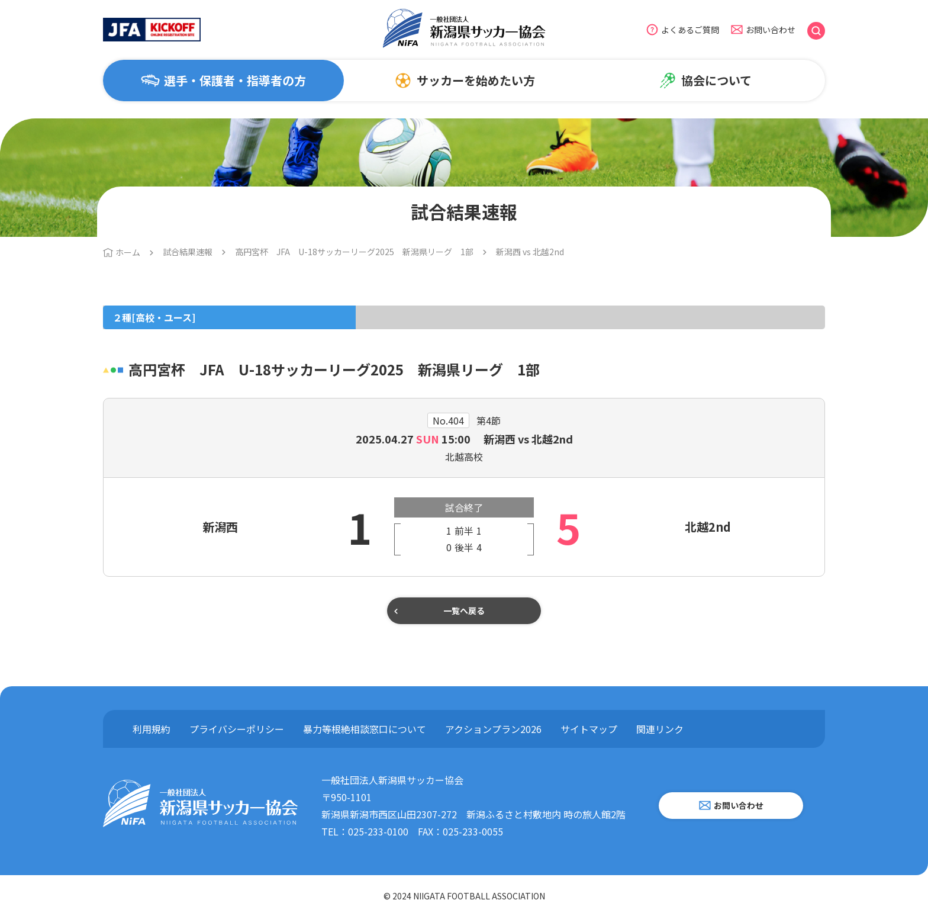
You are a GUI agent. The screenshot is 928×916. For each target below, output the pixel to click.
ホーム (127, 252)
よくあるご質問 (690, 30)
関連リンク (660, 729)
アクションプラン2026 (493, 729)
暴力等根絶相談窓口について (364, 729)
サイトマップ (588, 729)
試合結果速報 (187, 252)
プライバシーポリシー (236, 729)
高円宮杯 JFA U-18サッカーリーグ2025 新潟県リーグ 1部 (354, 252)
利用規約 (151, 729)
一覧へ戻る (464, 610)
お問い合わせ (770, 30)
